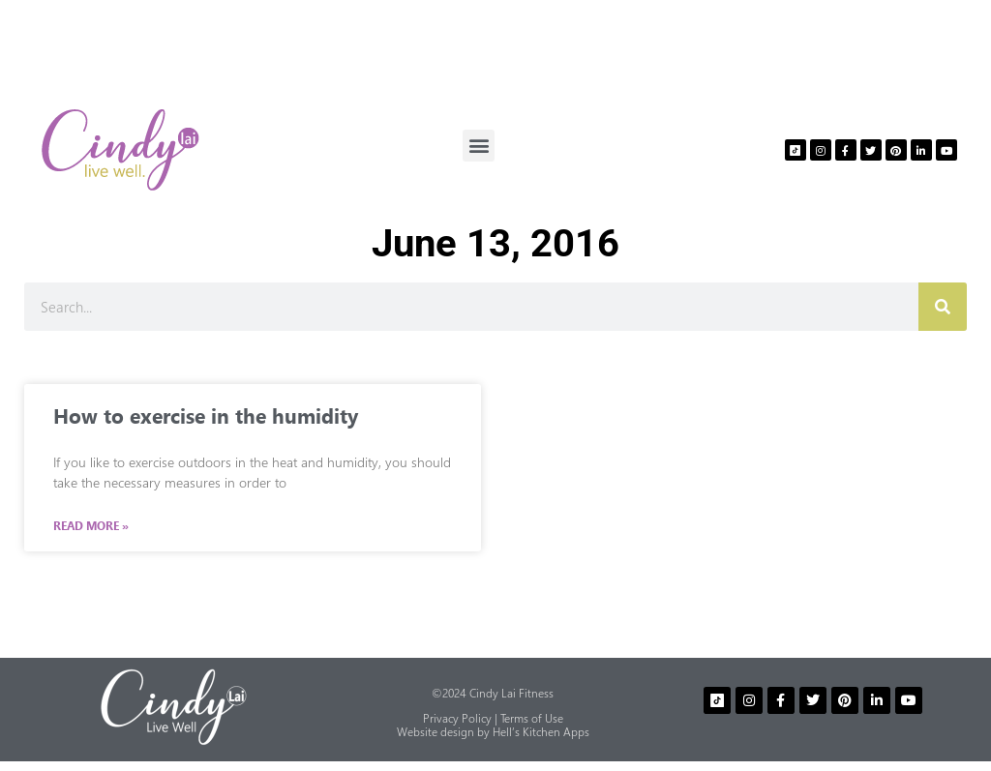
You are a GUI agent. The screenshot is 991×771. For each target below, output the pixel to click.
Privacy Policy (457, 718)
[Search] (942, 306)
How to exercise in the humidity (205, 415)
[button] (479, 146)
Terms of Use (531, 718)
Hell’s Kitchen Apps (541, 732)
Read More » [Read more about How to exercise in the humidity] (91, 526)
